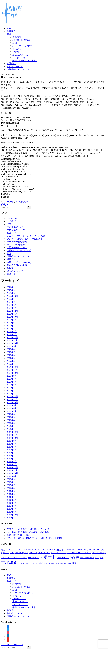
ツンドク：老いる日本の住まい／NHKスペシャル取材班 (35, 538)
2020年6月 (12, 414)
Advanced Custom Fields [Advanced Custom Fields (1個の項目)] (19, 550)
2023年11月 (12, 314)
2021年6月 (12, 385)
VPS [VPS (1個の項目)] (16, 553)
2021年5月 (12, 387)
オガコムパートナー (17, 230)
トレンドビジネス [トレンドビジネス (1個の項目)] (98, 553)
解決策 (10, 268)
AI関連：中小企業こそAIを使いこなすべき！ (29, 529)
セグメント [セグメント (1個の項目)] (87, 553)
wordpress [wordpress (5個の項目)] (23, 552)
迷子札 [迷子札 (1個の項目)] (69, 563)
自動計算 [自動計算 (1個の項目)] (54, 563)
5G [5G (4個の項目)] (6, 549)
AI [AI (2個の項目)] (29, 550)
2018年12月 (12, 467)
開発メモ (16, 49)
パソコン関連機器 (21, 40)
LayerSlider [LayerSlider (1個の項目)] (89, 550)
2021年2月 (12, 390)
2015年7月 (12, 509)
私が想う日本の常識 (17, 265)
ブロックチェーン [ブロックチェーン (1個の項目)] (15, 558)
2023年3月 (12, 331)
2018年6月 (12, 476)
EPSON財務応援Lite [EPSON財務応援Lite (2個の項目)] (58, 550)
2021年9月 (12, 376)
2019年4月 (12, 455)
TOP (9, 28)
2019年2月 (12, 461)
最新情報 (16, 37)
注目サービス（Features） (19, 262)
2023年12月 (12, 311)
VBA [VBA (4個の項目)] (12, 552)
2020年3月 (12, 423)
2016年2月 (12, 500)
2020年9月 (12, 405)
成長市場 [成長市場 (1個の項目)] (21, 563)
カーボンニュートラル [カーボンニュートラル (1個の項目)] (58, 553)
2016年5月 (12, 494)
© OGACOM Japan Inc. (12, 644)
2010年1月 (12, 517)
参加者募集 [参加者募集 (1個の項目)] (90, 558)
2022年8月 (12, 349)
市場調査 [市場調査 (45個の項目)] (9, 562)
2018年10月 (12, 473)
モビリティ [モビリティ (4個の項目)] (33, 557)
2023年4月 (12, 328)
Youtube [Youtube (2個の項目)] (47, 553)
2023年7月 (12, 320)
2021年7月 (12, 382)
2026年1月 (12, 287)
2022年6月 (12, 355)
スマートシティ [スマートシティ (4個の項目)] (75, 552)
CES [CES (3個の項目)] (36, 550)
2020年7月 (12, 411)
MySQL (10, 201)
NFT (9, 224)
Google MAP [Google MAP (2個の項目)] (77, 550)
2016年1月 (12, 503)
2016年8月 (12, 488)
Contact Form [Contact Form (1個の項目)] (42, 550)
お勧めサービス (14, 66)
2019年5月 (12, 452)
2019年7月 (12, 447)
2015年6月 (12, 512)
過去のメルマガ (20, 54)
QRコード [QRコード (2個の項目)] (5, 553)
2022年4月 (12, 361)
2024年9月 (12, 299)
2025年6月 (12, 293)
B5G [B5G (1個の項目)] (31, 550)
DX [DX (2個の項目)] (48, 550)
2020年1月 (12, 429)
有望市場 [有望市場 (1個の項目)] (47, 563)
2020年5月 (12, 417)
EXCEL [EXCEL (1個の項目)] (69, 550)
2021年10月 (12, 373)
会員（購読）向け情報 (18, 535)
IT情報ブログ (19, 52)
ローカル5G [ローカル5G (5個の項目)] (63, 557)
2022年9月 (12, 346)
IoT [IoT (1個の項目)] (84, 550)
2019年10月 (12, 438)
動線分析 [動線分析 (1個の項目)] (83, 558)
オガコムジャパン (16, 227)
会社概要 (11, 31)
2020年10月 (12, 402)
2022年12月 (12, 337)
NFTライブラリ (20, 57)
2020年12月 (12, 396)
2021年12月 (12, 367)
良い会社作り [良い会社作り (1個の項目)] (62, 563)
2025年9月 (12, 290)
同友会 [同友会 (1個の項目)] (97, 558)
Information (12, 219)
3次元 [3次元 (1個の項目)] (3, 550)
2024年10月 (12, 296)
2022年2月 (12, 364)
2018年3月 (12, 479)
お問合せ (11, 63)
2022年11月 (12, 340)
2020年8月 (12, 408)
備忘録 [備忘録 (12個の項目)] (74, 557)
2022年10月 (12, 343)
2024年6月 (12, 305)
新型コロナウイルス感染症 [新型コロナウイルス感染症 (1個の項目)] (34, 563)
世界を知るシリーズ (17, 247)
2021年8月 (12, 379)
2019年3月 (12, 458)
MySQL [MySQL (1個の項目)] (102, 550)
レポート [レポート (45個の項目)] (47, 557)
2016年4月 (12, 497)
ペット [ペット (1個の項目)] (24, 558)
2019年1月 (12, 464)
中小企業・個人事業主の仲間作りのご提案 (28, 532)
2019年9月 (12, 441)
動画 (14, 43)
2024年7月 (12, 302)
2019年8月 (12, 444)
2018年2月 (12, 482)
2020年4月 (12, 420)
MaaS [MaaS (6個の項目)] (96, 549)
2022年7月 (12, 352)
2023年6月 (12, 322)
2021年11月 (12, 370)
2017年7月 (12, 485)
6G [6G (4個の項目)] (10, 549)
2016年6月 (12, 491)
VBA (17, 201)
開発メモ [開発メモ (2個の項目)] (76, 563)
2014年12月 (12, 515)
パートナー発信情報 (22, 46)
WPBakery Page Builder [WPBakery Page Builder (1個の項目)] (36, 553)
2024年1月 (12, 308)
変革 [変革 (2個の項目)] (102, 558)
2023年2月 (12, 334)
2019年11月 (12, 435)
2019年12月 (12, 432)
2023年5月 (12, 325)
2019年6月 (12, 450)
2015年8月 (12, 506)
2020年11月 (12, 399)
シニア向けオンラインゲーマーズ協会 (26, 236)
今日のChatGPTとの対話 (24, 60)
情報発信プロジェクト (18, 69)
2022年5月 (12, 358)
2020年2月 (12, 426)
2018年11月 (12, 470)
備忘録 (24, 201)
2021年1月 (12, 393)
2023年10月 (12, 317)
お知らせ (11, 34)
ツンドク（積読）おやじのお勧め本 (25, 238)
